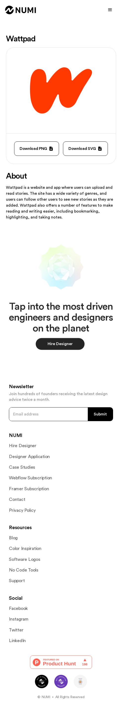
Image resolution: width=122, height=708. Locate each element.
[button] (110, 10)
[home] (20, 10)
